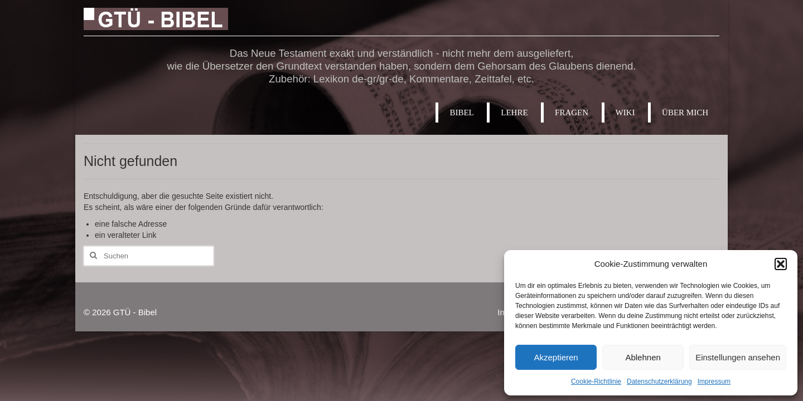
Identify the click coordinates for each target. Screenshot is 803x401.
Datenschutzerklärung (659, 381)
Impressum (714, 381)
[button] (780, 264)
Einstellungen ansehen (737, 357)
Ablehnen (642, 357)
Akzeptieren (556, 357)
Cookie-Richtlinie (596, 381)
